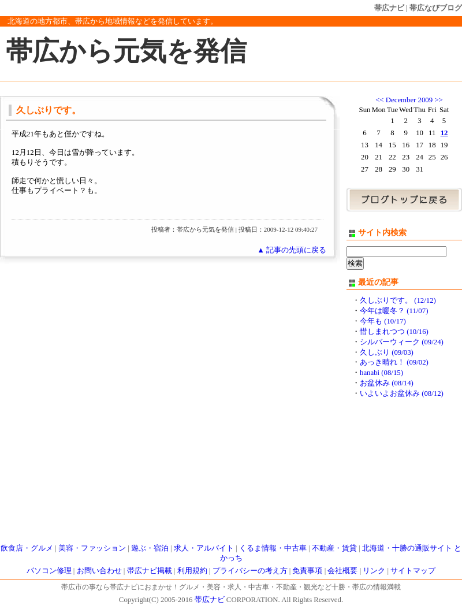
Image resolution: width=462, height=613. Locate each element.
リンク (374, 571)
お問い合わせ (99, 571)
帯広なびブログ (435, 7)
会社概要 (342, 571)
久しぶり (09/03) (386, 352)
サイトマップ (412, 571)
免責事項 (307, 571)
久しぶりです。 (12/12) (398, 300)
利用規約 (192, 571)
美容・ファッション (92, 548)
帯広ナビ (389, 7)
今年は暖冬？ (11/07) (394, 311)
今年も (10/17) (383, 321)
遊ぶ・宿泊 (150, 548)
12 (444, 133)
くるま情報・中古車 (273, 548)
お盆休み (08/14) (386, 383)
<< (379, 100)
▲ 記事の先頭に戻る (291, 250)
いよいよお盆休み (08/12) (402, 393)
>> (438, 100)
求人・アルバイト (204, 548)
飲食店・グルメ (27, 548)
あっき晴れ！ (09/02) (394, 362)
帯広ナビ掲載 (149, 571)
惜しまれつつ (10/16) (394, 332)
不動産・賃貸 (334, 548)
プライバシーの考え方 (250, 571)
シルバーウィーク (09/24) (402, 342)
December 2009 (409, 100)
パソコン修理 (49, 571)
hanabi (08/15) (381, 373)
